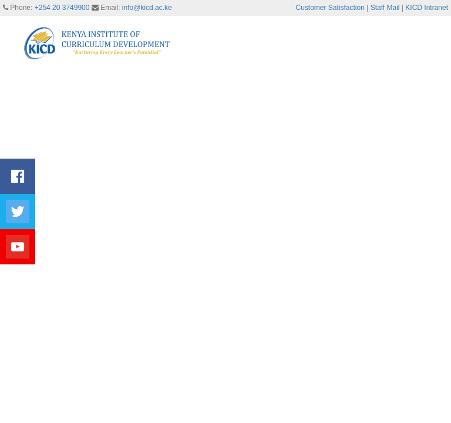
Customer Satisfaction (330, 8)
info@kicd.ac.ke (147, 8)
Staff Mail (385, 8)
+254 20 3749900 (62, 8)
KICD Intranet (426, 8)
